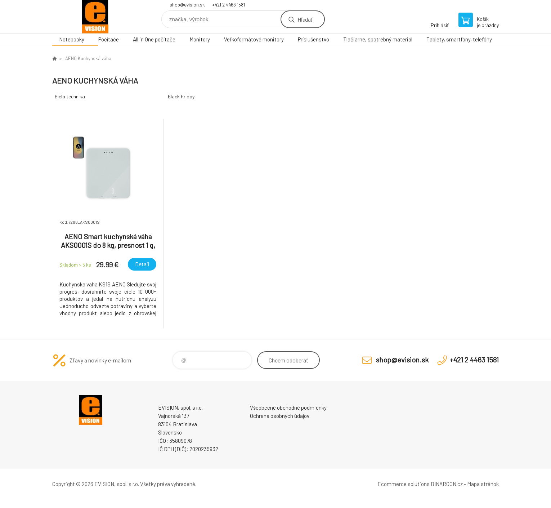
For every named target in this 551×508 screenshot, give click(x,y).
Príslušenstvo (313, 39)
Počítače (108, 39)
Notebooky (71, 39)
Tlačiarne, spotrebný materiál (377, 39)
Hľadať (304, 19)
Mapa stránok (483, 484)
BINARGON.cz (447, 484)
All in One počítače (154, 39)
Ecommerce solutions (403, 484)
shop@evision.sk (187, 5)
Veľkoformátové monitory (254, 39)
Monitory (199, 39)
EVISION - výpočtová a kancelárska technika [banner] (95, 17)
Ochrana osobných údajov (279, 416)
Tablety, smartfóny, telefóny (459, 39)
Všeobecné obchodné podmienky (288, 407)
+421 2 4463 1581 (228, 5)
